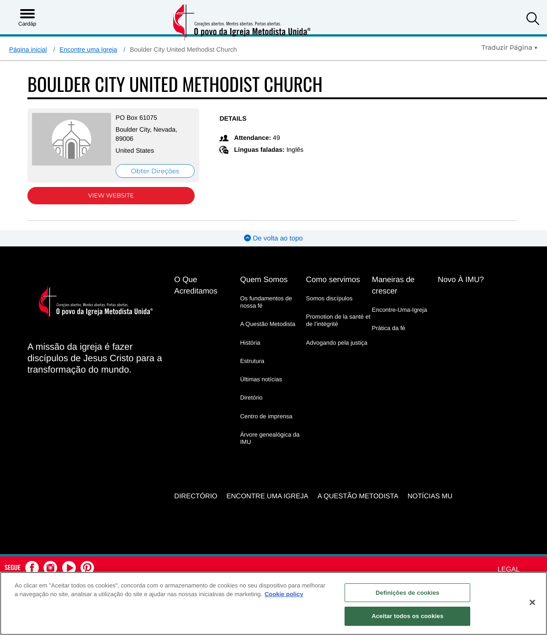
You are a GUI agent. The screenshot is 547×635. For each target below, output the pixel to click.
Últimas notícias (261, 379)
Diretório (251, 397)
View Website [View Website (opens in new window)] (110, 195)
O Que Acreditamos (195, 285)
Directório (195, 496)
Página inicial (28, 49)
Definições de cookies (407, 592)
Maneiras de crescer (393, 285)
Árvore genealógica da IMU (269, 438)
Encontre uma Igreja (88, 49)
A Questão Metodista (267, 323)
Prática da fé (388, 328)
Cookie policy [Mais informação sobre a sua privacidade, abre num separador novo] (284, 594)
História (250, 342)
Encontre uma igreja (267, 496)
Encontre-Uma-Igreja (399, 309)
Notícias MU (430, 496)
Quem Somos (263, 279)
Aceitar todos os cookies (407, 616)
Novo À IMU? (461, 279)
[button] (532, 19)
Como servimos (333, 279)
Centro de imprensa (266, 416)
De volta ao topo (273, 238)
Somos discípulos (329, 298)
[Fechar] (532, 602)
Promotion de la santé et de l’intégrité (338, 320)
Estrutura (252, 361)
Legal (509, 569)
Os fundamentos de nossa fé (266, 302)
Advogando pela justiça (336, 342)
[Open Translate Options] (510, 47)
